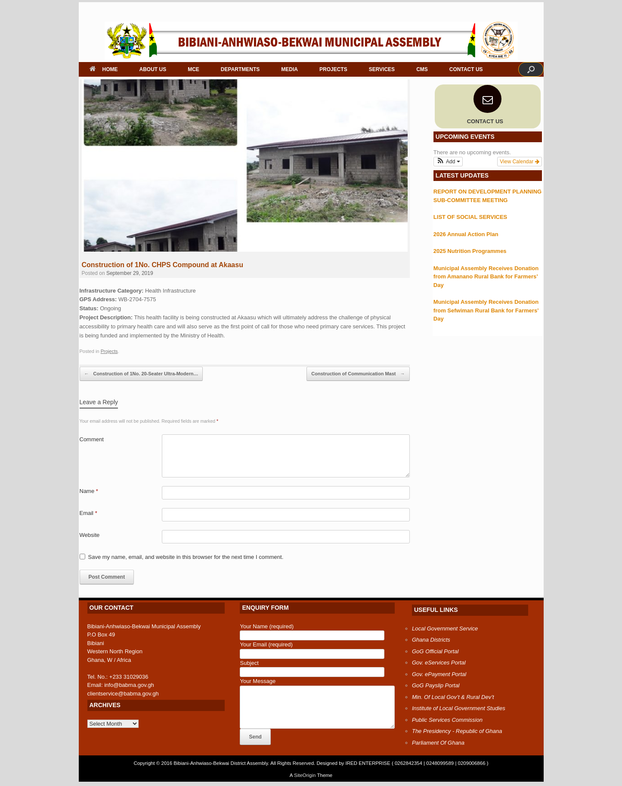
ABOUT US (153, 69)
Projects (109, 351)
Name (89, 491)
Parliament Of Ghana (438, 742)
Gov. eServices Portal (439, 662)
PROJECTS (333, 69)
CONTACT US (466, 69)
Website (90, 535)
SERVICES (382, 69)
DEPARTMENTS (240, 69)
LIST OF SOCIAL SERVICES (470, 217)
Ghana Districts (431, 639)
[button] (531, 69)
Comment (92, 439)
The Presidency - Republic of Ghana (457, 731)
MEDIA (289, 69)
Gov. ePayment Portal (439, 674)
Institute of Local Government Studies (458, 708)
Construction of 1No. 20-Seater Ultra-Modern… (141, 374)
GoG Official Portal (435, 651)
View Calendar (519, 162)
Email (88, 513)
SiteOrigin (305, 775)
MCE (193, 69)
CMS (422, 69)
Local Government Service (445, 628)
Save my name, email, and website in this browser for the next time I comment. (186, 557)
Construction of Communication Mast (358, 374)
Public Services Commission (447, 720)
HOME (104, 69)
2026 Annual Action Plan (465, 234)
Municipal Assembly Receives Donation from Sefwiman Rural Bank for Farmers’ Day (485, 310)
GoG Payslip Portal (436, 685)
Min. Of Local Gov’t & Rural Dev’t (453, 697)
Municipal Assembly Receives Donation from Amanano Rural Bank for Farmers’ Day (485, 276)
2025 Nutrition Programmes (470, 251)
